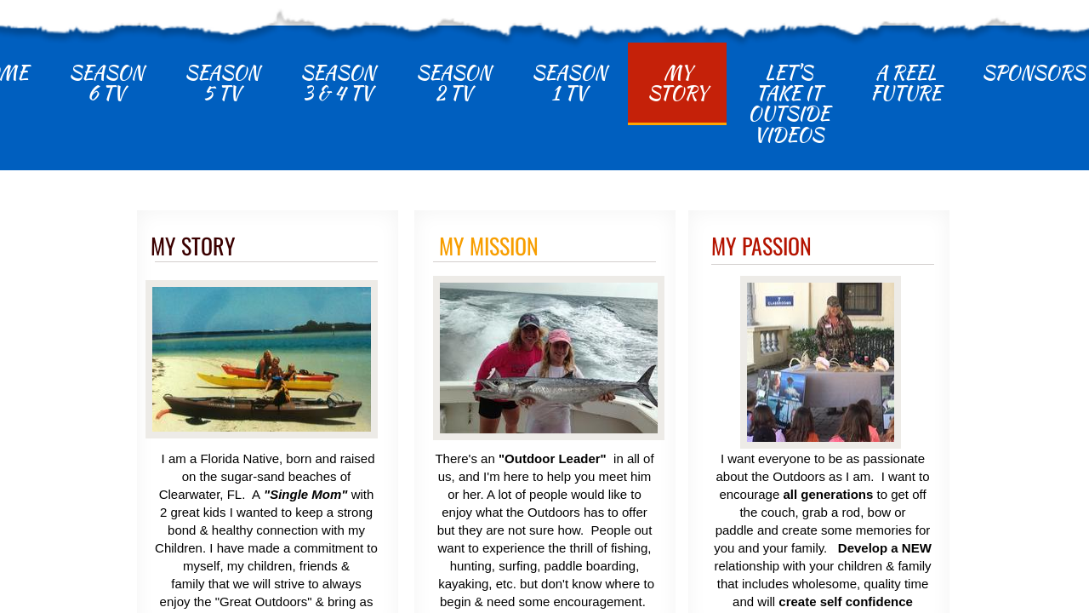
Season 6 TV (106, 82)
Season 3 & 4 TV (337, 82)
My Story (677, 82)
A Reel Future (905, 82)
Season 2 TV (453, 82)
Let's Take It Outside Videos (789, 103)
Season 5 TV (222, 82)
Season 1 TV (569, 82)
